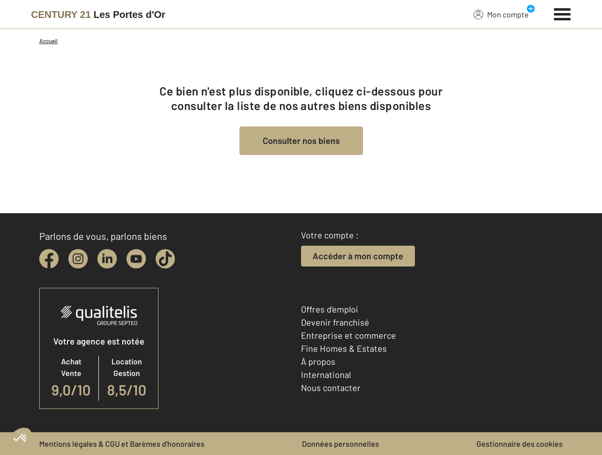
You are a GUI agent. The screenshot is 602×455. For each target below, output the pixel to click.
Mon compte (501, 14)
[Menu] (562, 13)
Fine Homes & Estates (344, 348)
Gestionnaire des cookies (519, 443)
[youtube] (136, 258)
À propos (318, 361)
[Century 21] (98, 14)
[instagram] (78, 258)
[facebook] (49, 258)
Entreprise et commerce (348, 335)
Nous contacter (331, 387)
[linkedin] (107, 258)
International (326, 374)
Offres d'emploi (329, 309)
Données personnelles (340, 443)
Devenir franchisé (335, 322)
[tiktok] (165, 258)
